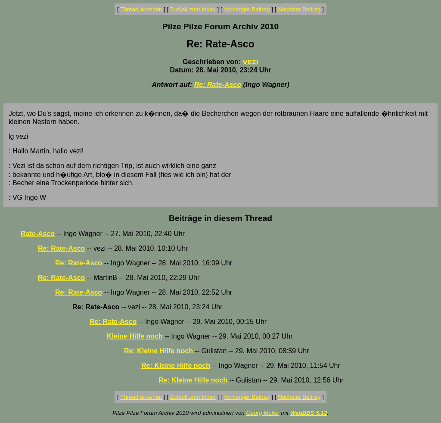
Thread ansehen (141, 9)
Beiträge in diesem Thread (220, 218)
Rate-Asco (38, 233)
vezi (250, 61)
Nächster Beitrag (299, 9)
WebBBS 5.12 (308, 413)
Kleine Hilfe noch (135, 336)
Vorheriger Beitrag (247, 9)
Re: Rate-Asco (217, 84)
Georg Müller (262, 413)
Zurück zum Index (193, 9)
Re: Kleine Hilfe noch (158, 351)
